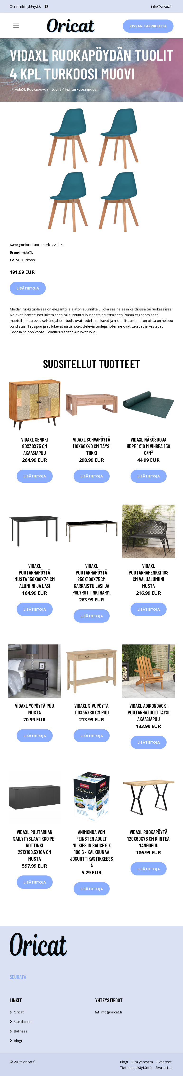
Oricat (19, 1012)
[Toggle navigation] (16, 25)
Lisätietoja (28, 288)
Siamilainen (22, 1021)
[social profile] (46, 6)
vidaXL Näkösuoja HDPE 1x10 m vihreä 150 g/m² (148, 446)
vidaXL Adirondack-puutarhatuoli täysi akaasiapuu (148, 712)
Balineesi (21, 1031)
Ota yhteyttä (142, 1061)
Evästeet (164, 1061)
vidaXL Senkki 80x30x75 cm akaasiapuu (34, 446)
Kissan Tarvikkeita (148, 26)
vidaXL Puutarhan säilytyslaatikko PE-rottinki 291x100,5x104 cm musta (34, 845)
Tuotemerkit (42, 244)
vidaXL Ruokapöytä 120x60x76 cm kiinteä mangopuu (148, 838)
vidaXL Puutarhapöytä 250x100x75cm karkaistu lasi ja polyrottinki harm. (91, 579)
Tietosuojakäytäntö (136, 1067)
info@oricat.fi (161, 6)
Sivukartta (163, 1067)
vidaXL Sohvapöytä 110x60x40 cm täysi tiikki (92, 446)
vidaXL (59, 244)
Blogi (18, 1040)
